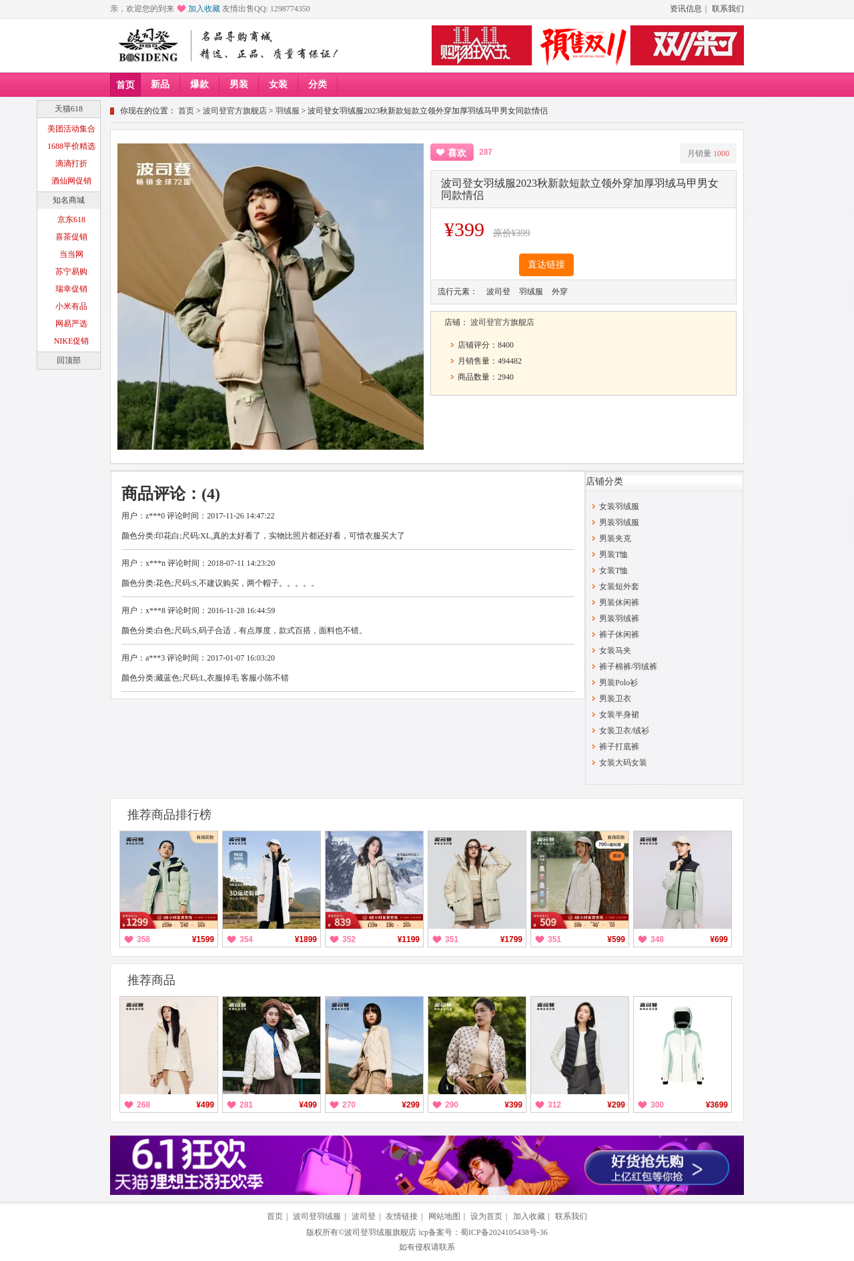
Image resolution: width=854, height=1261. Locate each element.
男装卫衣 (615, 698)
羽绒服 (288, 110)
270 (349, 1105)
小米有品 (71, 306)
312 (554, 1105)
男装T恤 (613, 554)
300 (657, 1105)
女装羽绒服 (619, 506)
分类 (317, 84)
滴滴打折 (71, 163)
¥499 (205, 1105)
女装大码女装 (623, 762)
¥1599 (203, 939)
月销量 (708, 153)
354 (246, 939)
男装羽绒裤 (619, 618)
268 (143, 1105)
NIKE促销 (71, 341)
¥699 (719, 939)
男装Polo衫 (618, 682)
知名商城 (69, 200)
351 (451, 939)
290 (451, 1105)
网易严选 (71, 323)
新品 (160, 84)
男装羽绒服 (619, 522)
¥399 (513, 1105)
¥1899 (306, 939)
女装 (278, 84)
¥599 (616, 939)
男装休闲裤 (619, 602)
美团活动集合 (71, 128)
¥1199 (409, 939)
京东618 (71, 219)
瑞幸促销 (71, 289)
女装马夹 (615, 650)
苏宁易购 (71, 271)
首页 (125, 85)
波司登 (364, 1216)
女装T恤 (613, 570)
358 (143, 939)
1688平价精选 (71, 146)
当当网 (71, 254)
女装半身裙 (619, 714)
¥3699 (717, 1105)
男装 (239, 84)
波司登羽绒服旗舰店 (380, 1232)
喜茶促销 (71, 237)
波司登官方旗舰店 (235, 110)
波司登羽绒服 (317, 1216)
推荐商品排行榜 (169, 814)
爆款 (199, 84)
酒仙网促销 (71, 180)
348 (657, 939)
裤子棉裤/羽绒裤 (628, 666)
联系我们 (728, 8)
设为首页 (486, 1216)
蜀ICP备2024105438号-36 (504, 1232)
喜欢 (457, 153)
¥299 (411, 1105)
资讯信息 (686, 8)
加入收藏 (204, 8)
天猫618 (69, 108)
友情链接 (402, 1216)
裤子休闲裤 (619, 634)
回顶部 (69, 360)
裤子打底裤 (619, 746)
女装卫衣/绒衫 (624, 730)
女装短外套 (619, 586)
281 (246, 1105)
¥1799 (511, 939)
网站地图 (444, 1216)
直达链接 (546, 265)
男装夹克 (615, 538)
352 (349, 939)
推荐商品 (151, 980)
